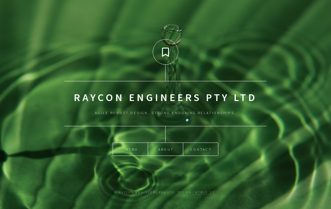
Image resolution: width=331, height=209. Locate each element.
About (166, 148)
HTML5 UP (205, 192)
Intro (131, 148)
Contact (200, 148)
